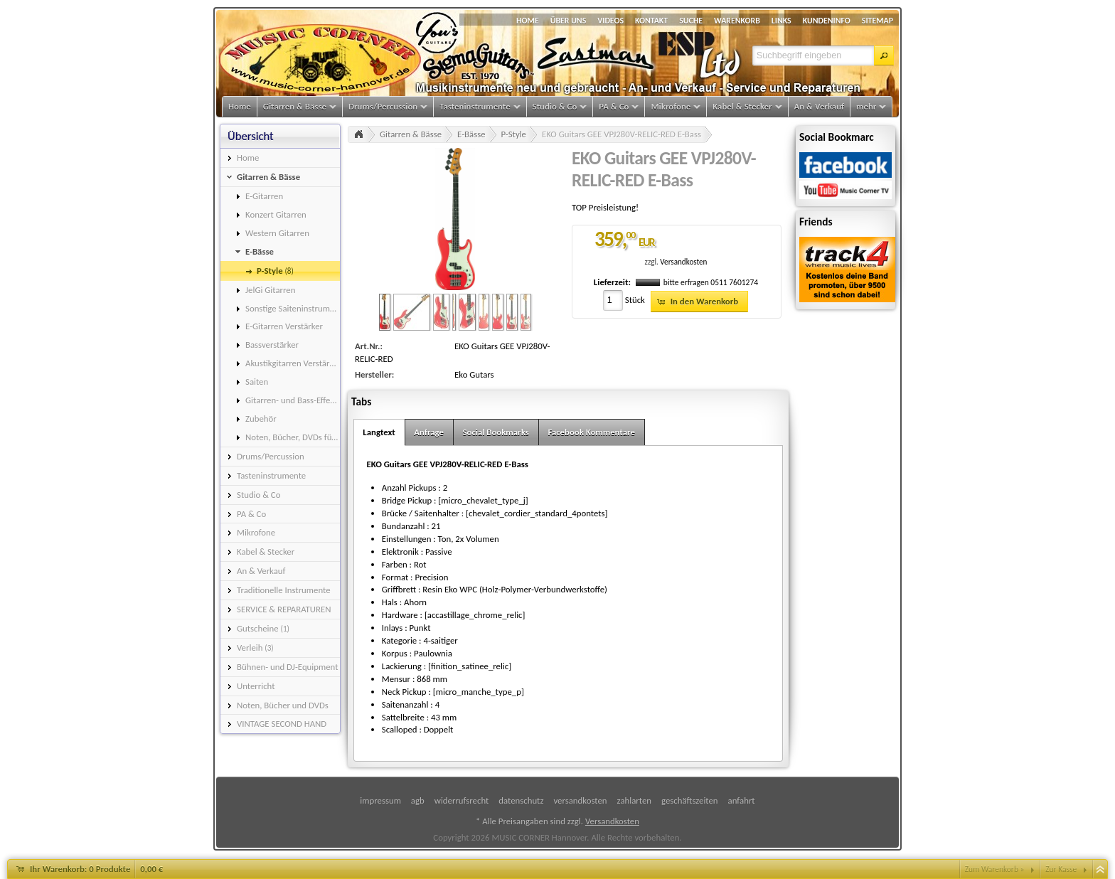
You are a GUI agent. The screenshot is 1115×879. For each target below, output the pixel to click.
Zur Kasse (1061, 869)
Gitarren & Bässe (411, 134)
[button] (884, 55)
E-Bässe (471, 134)
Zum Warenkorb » (995, 869)
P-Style (513, 134)
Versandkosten (683, 262)
